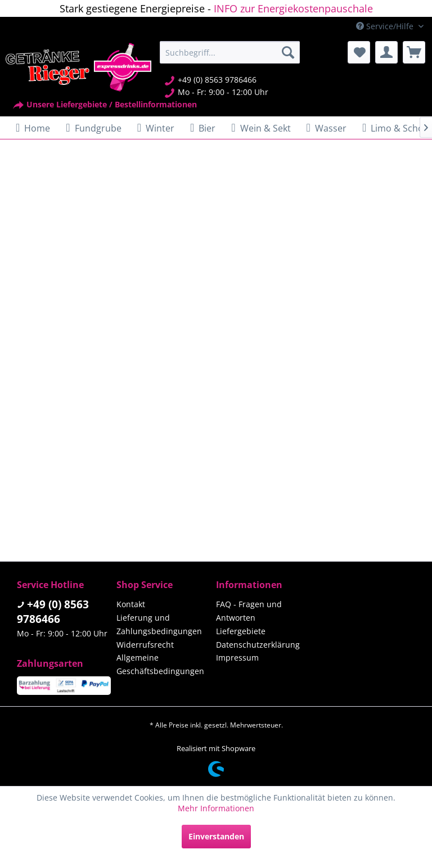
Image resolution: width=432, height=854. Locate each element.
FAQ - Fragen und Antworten (249, 611)
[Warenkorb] (414, 52)
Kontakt (130, 604)
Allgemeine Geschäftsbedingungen (160, 664)
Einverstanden (216, 836)
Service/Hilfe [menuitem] (386, 26)
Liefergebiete (241, 631)
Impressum (237, 657)
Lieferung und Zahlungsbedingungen (159, 624)
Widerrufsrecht (145, 644)
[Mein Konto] (386, 52)
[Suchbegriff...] (230, 52)
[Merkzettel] (359, 52)
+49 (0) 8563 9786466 (53, 611)
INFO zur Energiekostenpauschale (293, 8)
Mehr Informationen (216, 808)
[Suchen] (288, 52)
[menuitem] (230, 52)
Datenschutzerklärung (258, 644)
